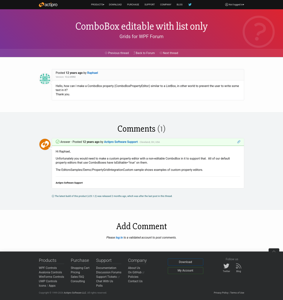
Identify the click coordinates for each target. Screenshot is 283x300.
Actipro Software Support (121, 142)
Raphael (92, 73)
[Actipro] (48, 4)
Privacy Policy (221, 292)
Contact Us (135, 281)
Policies (133, 277)
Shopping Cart (80, 268)
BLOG (180, 4)
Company (137, 260)
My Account (185, 270)
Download (185, 262)
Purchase (80, 260)
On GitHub (136, 272)
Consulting (78, 281)
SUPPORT (149, 4)
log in (119, 237)
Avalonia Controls (50, 272)
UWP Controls (48, 281)
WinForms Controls (51, 277)
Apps (52, 285)
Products (47, 260)
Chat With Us (104, 281)
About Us (134, 268)
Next (169, 53)
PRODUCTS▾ (97, 4)
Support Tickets (108, 277)
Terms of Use (237, 292)
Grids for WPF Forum (141, 36)
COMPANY (165, 4)
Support (104, 260)
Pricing (75, 272)
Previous (117, 53)
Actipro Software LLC (75, 292)
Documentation (106, 268)
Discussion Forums (109, 272)
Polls (99, 285)
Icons (42, 285)
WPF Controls (48, 268)
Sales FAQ (77, 277)
